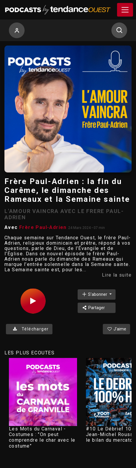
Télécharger (29, 329)
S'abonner (94, 294)
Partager (93, 307)
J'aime (116, 329)
